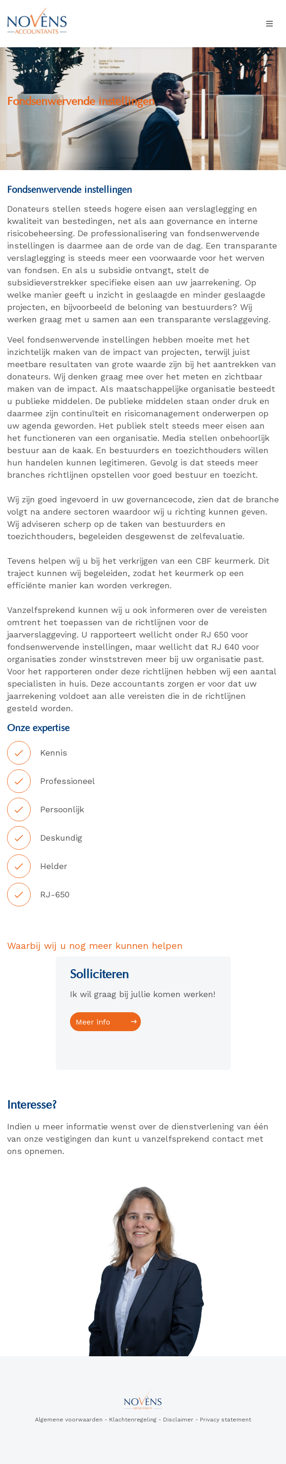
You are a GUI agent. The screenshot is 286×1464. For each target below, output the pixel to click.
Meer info (93, 1021)
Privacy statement (225, 1419)
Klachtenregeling (132, 1419)
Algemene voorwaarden (69, 1419)
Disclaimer (178, 1419)
